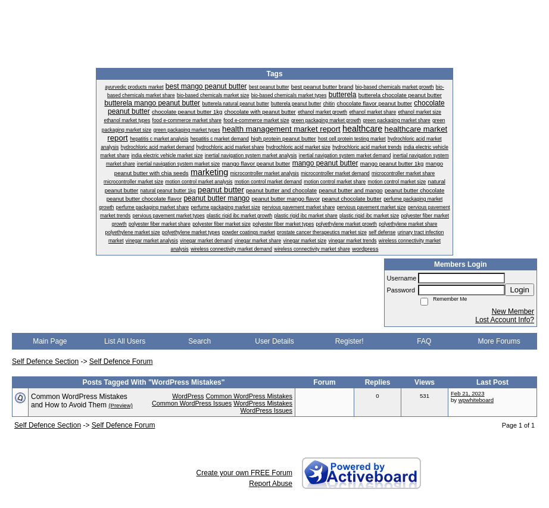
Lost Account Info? (504, 320)
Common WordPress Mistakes (248, 396)
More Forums (499, 341)
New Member (513, 311)
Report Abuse (270, 483)
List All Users (124, 341)
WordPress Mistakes (262, 403)
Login (519, 289)
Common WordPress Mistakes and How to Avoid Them (79, 400)
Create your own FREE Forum (244, 473)
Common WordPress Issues (192, 403)
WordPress (188, 396)
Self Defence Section (45, 361)
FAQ (424, 341)
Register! (349, 341)
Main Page (50, 341)
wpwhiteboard (476, 400)
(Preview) (120, 405)
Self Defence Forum (121, 361)
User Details (274, 341)
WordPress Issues (266, 410)
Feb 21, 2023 (468, 393)
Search (199, 341)
